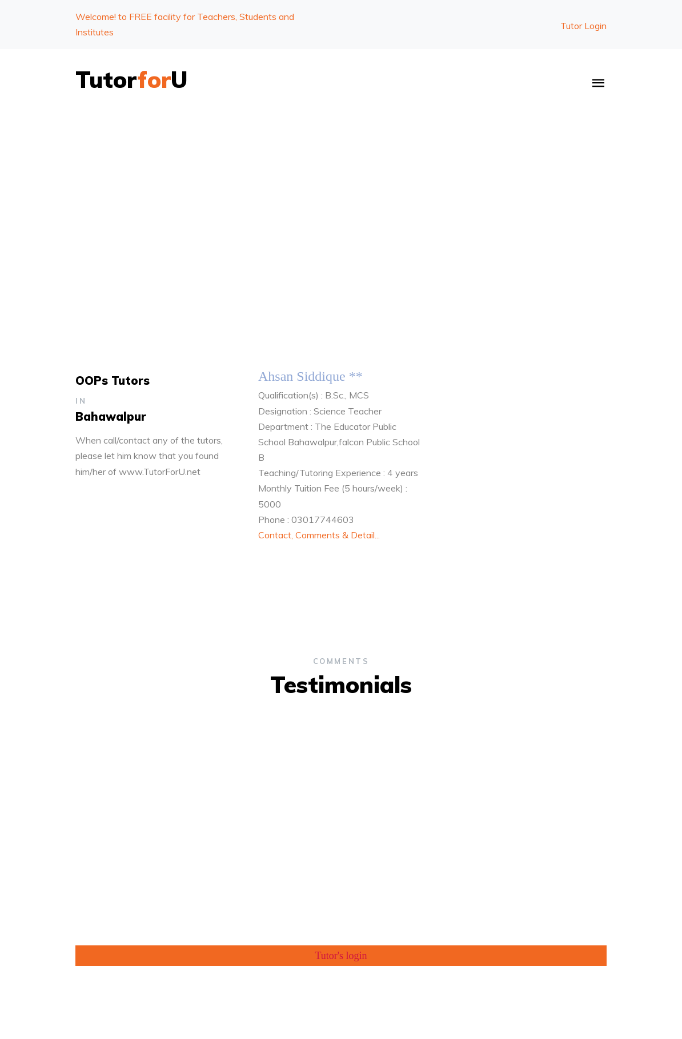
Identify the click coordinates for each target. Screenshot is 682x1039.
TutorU (131, 79)
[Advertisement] (341, 201)
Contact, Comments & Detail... (319, 535)
